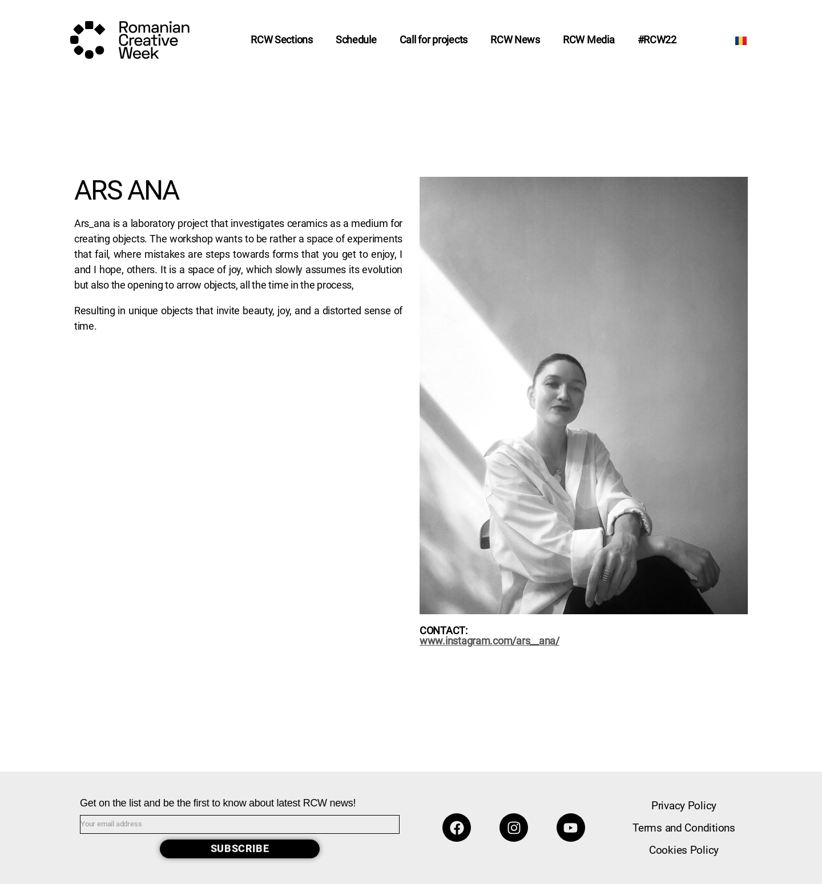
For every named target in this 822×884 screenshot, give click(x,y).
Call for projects (434, 40)
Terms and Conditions (683, 827)
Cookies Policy (684, 850)
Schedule (356, 40)
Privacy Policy (683, 805)
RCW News (515, 40)
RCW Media (589, 40)
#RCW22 (657, 40)
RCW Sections (282, 40)
